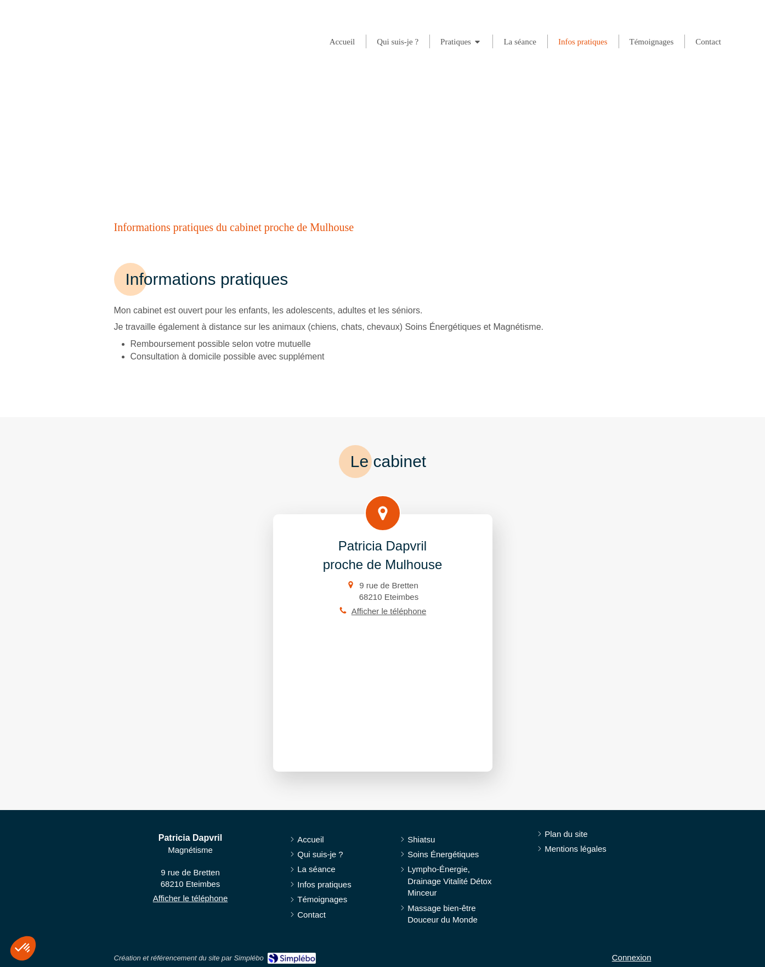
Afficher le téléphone (389, 611)
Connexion (631, 957)
